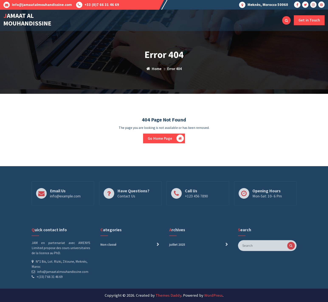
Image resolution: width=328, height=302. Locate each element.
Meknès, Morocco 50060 (268, 4)
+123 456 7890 (196, 203)
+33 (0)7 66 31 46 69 (101, 4)
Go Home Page (166, 139)
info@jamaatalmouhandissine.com (42, 4)
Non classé (108, 260)
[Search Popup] (286, 20)
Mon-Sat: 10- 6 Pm (267, 203)
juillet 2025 (177, 260)
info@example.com (65, 203)
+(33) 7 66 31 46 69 (50, 293)
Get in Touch (309, 20)
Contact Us (126, 203)
